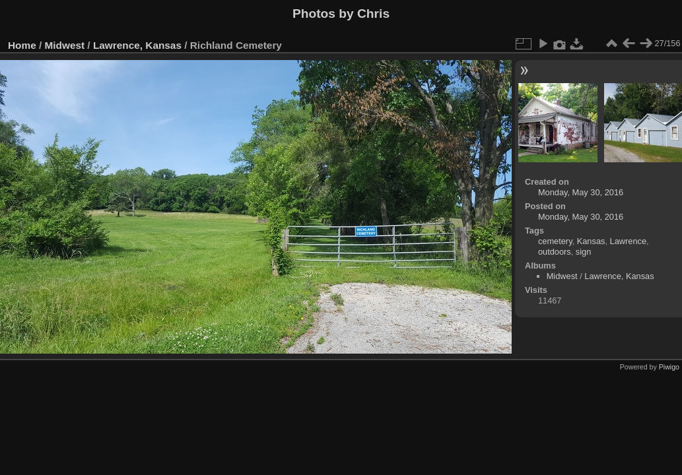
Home (22, 45)
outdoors (554, 252)
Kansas (591, 241)
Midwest (65, 45)
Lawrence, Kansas (137, 45)
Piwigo (669, 367)
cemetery (555, 241)
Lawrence (628, 241)
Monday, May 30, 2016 (580, 192)
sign (583, 252)
